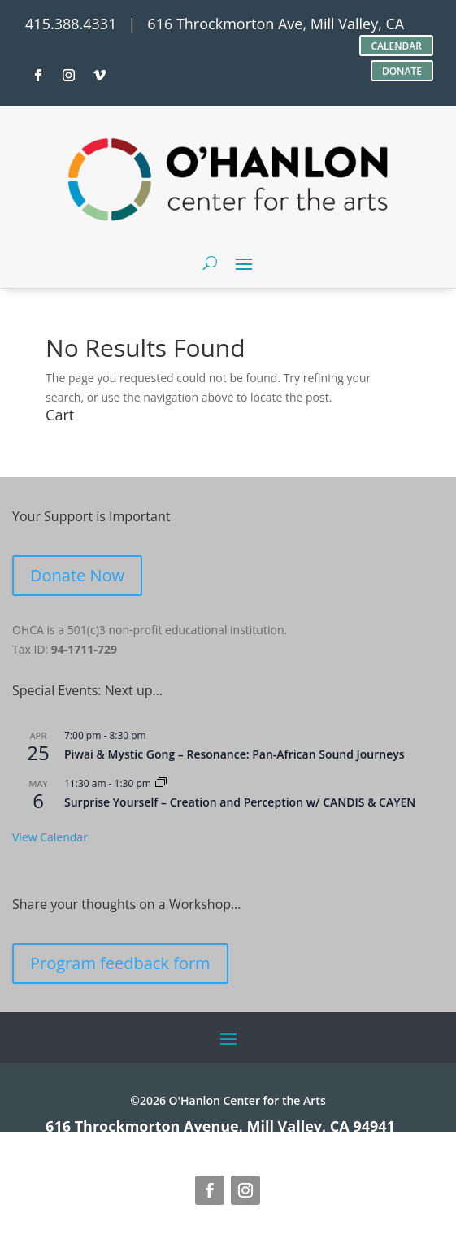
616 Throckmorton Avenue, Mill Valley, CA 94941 (220, 1126)
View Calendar (50, 837)
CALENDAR (396, 46)
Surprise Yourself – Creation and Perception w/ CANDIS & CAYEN (239, 802)
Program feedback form (120, 963)
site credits (101, 1140)
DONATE (402, 71)
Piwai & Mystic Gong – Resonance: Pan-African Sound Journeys (234, 754)
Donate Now (77, 575)
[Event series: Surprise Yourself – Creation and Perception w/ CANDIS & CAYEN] (161, 783)
